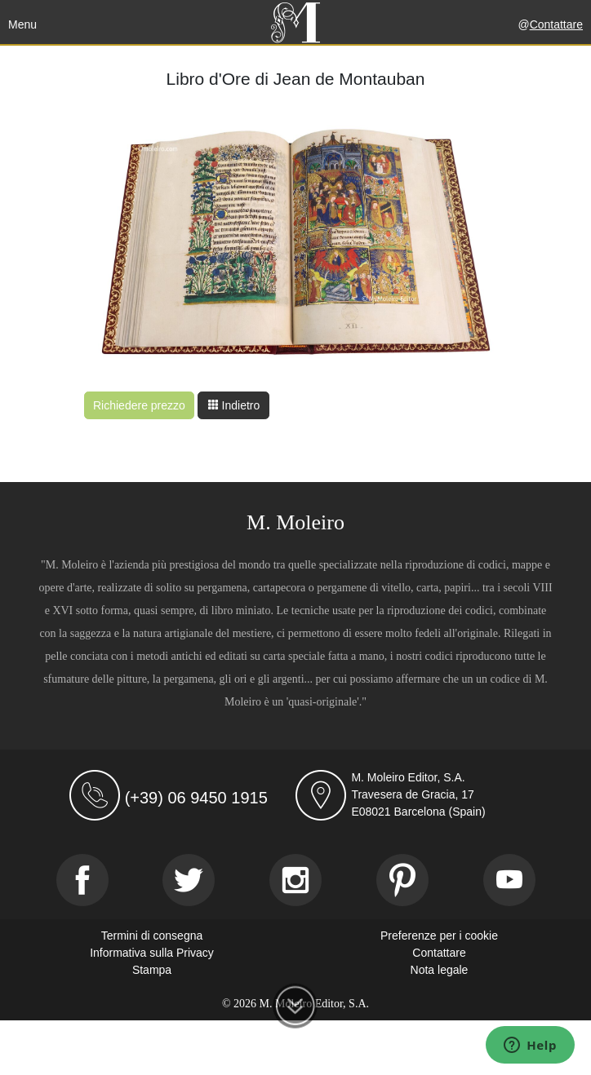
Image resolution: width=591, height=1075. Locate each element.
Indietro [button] (233, 405)
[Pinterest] (402, 880)
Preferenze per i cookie (439, 935)
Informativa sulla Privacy (152, 952)
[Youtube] (509, 880)
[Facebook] (82, 880)
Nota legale (440, 969)
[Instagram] (295, 880)
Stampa (151, 969)
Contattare (556, 24)
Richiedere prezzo (139, 405)
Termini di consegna (152, 935)
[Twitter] (188, 880)
